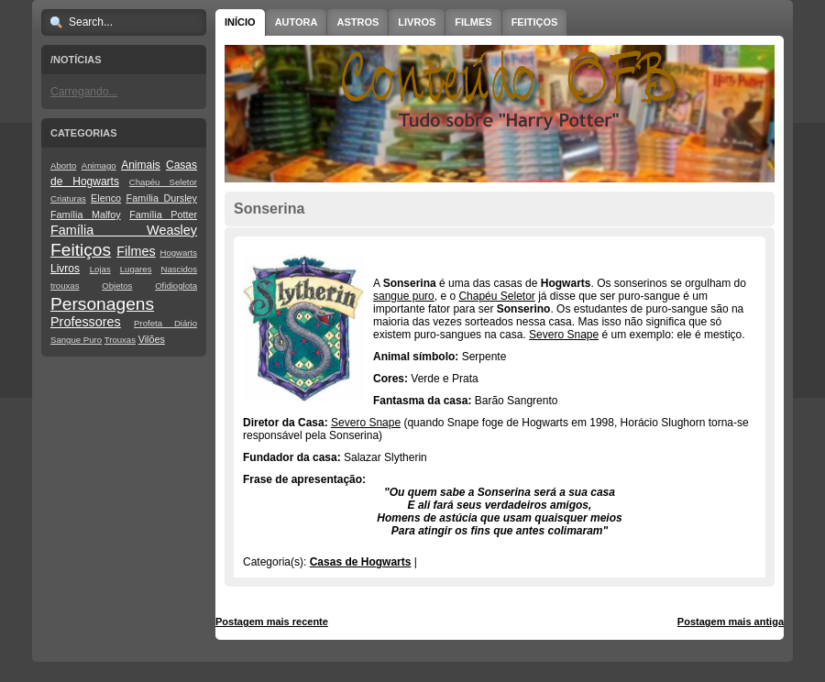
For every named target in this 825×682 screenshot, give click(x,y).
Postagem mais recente (271, 621)
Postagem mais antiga (730, 621)
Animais (140, 165)
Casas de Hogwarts (361, 562)
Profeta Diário (165, 323)
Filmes (135, 251)
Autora (296, 22)
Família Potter (163, 214)
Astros (357, 22)
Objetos (117, 285)
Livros (65, 268)
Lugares (136, 269)
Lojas (100, 269)
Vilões (151, 339)
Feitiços (80, 249)
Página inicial (502, 621)
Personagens (102, 304)
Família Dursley (161, 198)
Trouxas (120, 340)
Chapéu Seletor (163, 182)
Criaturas (68, 198)
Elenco (106, 198)
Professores (85, 321)
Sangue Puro (76, 340)
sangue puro (403, 296)
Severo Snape (564, 334)
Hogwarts (178, 253)
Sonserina (269, 208)
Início (240, 22)
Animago (99, 165)
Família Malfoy (85, 214)
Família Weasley (123, 230)
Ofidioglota (176, 285)
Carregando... (83, 91)
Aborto (63, 165)
